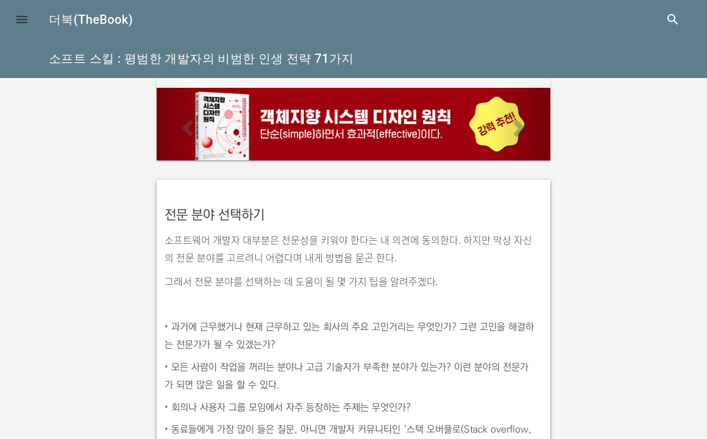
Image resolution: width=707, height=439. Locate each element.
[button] (22, 19)
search (673, 19)
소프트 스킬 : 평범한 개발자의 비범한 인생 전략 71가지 (201, 58)
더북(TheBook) (91, 19)
